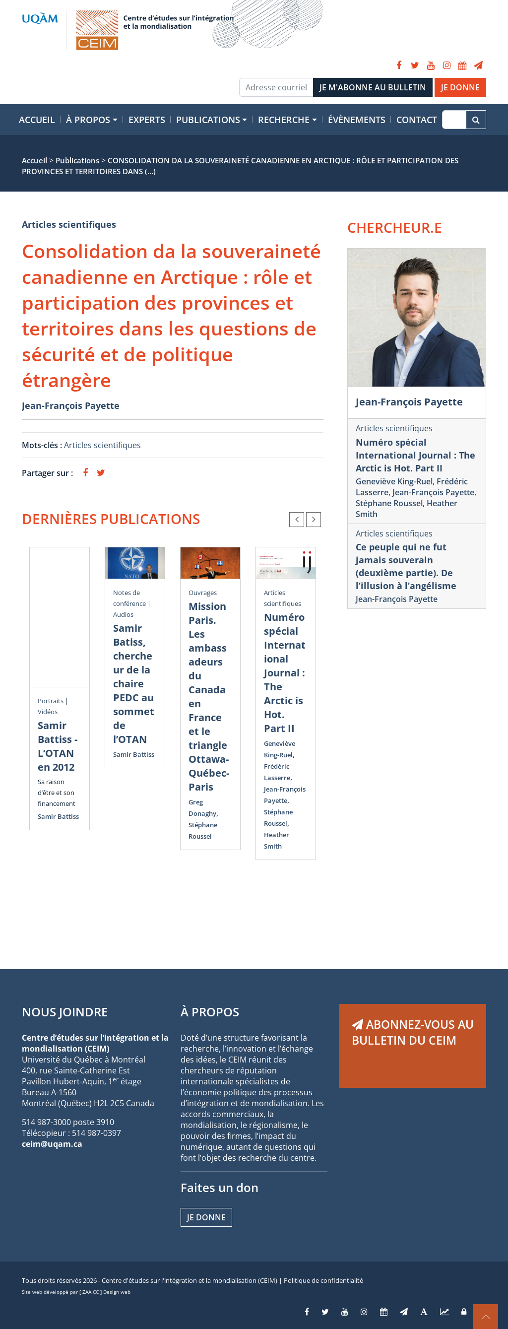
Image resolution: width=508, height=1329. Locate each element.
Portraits (51, 700)
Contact (416, 120)
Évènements (356, 120)
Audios (123, 614)
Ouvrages (203, 592)
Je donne (206, 1217)
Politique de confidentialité (323, 1280)
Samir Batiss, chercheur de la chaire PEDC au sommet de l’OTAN (133, 683)
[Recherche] (454, 119)
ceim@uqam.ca (52, 1143)
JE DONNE (460, 87)
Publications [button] (208, 120)
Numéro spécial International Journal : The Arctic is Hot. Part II (285, 672)
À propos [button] (88, 120)
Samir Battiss (58, 816)
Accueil (37, 120)
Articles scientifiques (69, 224)
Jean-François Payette (71, 405)
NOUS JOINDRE (65, 1011)
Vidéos (48, 711)
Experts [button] (146, 120)
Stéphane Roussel (389, 503)
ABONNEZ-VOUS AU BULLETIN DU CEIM (413, 1032)
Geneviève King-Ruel (394, 481)
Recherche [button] (284, 120)
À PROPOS (210, 1011)
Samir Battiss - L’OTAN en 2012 (57, 746)
